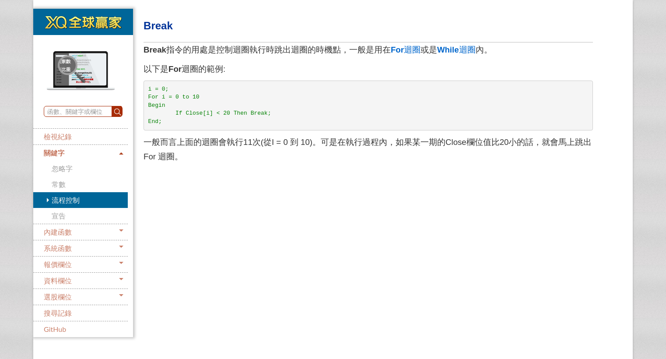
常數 (59, 184)
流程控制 (66, 200)
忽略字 (62, 168)
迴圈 (406, 49)
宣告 (59, 215)
